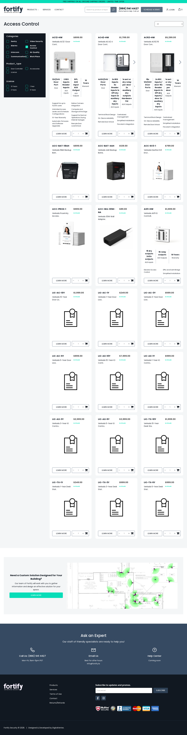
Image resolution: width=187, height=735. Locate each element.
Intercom (15, 52)
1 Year (32, 86)
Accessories (35, 69)
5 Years (33, 90)
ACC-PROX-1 (59, 209)
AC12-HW (57, 37)
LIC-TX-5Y (149, 482)
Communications (19, 56)
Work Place (35, 56)
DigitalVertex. (58, 727)
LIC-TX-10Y (150, 419)
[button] (134, 62)
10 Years (14, 86)
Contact (59, 9)
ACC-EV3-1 (150, 145)
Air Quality (34, 52)
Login (170, 9)
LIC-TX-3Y (103, 482)
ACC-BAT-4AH (106, 145)
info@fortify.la (93, 663)
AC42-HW (103, 37)
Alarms (14, 46)
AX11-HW (148, 209)
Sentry (14, 41)
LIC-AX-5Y (103, 419)
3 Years (14, 90)
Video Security (36, 41)
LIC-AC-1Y (103, 292)
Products (32, 9)
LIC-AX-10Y (104, 355)
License (14, 72)
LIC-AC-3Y (150, 292)
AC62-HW (149, 37)
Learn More (61, 133)
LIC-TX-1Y (57, 482)
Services (47, 9)
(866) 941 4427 (129, 9)
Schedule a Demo (152, 9)
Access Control (33, 47)
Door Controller (17, 69)
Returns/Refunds (57, 703)
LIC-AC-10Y (58, 292)
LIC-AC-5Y (58, 355)
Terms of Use (56, 694)
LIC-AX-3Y (58, 419)
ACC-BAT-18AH (60, 145)
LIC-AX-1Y (149, 355)
